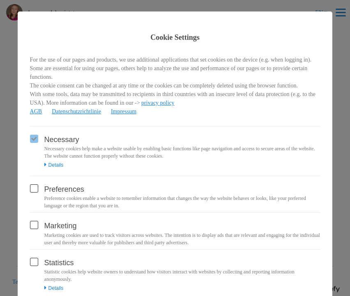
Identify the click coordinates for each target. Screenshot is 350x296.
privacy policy (157, 103)
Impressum (123, 111)
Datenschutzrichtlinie (76, 111)
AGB (36, 111)
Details (54, 165)
